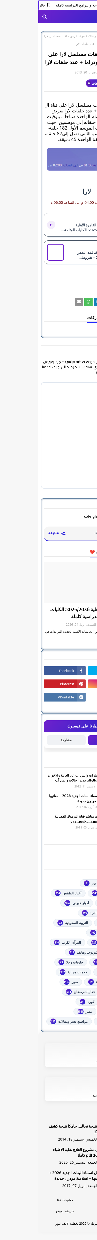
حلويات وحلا (32, 962)
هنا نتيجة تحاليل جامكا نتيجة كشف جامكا (37, 1129)
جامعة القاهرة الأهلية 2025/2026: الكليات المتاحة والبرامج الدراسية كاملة (52, 612)
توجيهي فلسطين (70, 962)
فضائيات (76, 992)
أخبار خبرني (38, 903)
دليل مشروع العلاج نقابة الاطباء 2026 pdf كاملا (39, 1152)
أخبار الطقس (30, 893)
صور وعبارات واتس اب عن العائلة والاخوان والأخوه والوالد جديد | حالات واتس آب (39, 778)
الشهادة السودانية (69, 942)
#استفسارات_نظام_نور (66, 883)
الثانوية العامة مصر (69, 932)
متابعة (69, 740)
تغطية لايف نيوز (28, 1223)
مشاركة (28, 740)
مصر (46, 1011)
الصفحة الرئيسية (81, 36)
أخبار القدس (73, 903)
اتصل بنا (70, 1211)
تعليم (78, 952)
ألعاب (78, 913)
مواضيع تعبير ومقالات (31, 1021)
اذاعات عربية (73, 923)
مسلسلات (75, 1011)
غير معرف (81, 72)
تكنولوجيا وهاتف (46, 952)
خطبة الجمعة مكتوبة (68, 982)
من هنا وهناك (58, 36)
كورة (48, 1002)
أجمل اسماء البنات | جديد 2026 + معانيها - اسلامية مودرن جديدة (38, 798)
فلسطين (76, 1002)
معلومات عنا (27, 1200)
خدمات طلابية (72, 972)
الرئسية (70, 1200)
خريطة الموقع (26, 1211)
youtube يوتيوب (70, 893)
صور (32, 982)
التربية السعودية (34, 923)
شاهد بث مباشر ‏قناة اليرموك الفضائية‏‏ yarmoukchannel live (42, 819)
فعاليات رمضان (42, 992)
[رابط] (48, 159)
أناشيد (52, 913)
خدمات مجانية (35, 972)
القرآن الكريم (29, 942)
